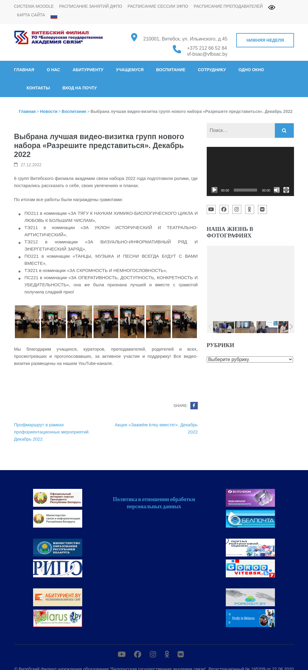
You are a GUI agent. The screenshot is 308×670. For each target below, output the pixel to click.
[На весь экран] (286, 190)
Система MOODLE (34, 6)
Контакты (38, 88)
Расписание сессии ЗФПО (157, 6)
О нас (53, 69)
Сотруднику (212, 69)
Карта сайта (31, 15)
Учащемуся (130, 69)
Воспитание (170, 69)
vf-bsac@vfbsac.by (207, 54)
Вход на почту (79, 88)
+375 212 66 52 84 (207, 48)
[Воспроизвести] (214, 190)
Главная (24, 69)
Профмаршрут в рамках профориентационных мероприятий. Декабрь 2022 (52, 432)
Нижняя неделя (265, 40)
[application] (250, 171)
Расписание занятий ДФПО (90, 6)
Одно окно (251, 69)
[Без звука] (277, 190)
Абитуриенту (88, 69)
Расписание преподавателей (228, 6)
